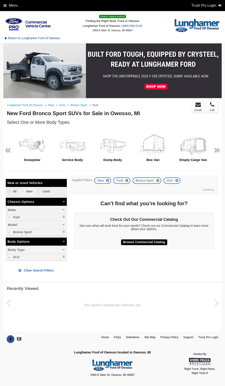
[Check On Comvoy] (19, 339)
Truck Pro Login (208, 337)
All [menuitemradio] (14, 191)
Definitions (132, 337)
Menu (11, 5)
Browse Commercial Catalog (144, 242)
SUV (170, 180)
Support (188, 337)
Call (212, 107)
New (100, 180)
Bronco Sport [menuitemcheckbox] (22, 232)
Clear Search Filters (36, 270)
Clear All (208, 189)
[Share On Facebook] (10, 339)
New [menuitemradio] (29, 191)
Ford (120, 180)
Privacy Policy (169, 337)
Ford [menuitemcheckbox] (16, 217)
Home (105, 337)
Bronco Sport (145, 180)
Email (198, 107)
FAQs (117, 337)
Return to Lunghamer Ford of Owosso (32, 38)
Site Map (150, 337)
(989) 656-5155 (132, 25)
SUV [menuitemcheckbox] (16, 257)
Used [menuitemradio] (46, 191)
